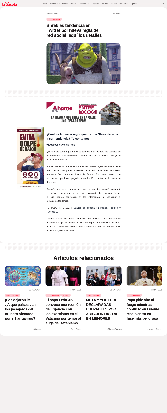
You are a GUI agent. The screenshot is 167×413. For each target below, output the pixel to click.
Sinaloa (65, 4)
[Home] (9, 4)
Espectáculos (84, 4)
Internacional (55, 4)
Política (73, 4)
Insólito (114, 4)
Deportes (95, 4)
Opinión (134, 4)
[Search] (163, 3)
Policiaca (105, 4)
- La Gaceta (116, 14)
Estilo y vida (124, 4)
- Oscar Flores (75, 329)
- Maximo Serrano (114, 329)
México (44, 4)
